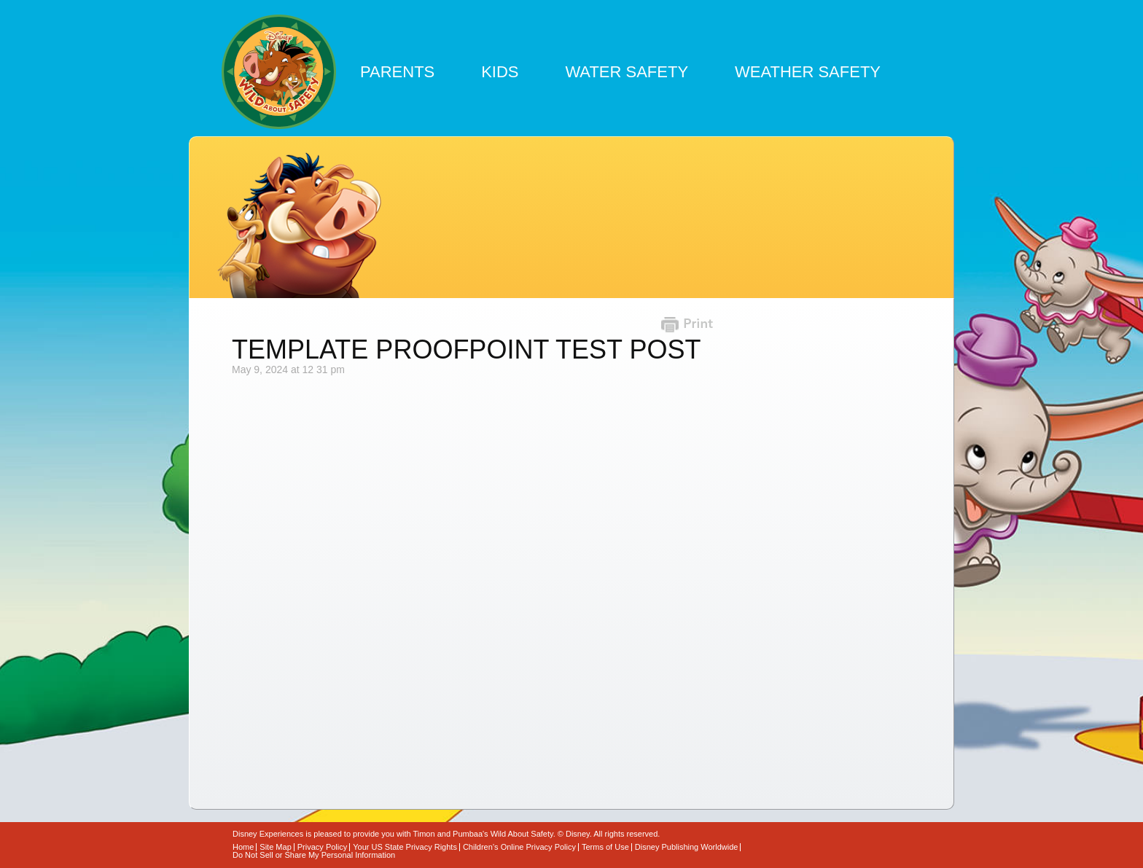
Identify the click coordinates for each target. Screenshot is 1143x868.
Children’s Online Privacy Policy (519, 847)
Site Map (275, 847)
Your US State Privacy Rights (405, 847)
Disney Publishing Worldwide (686, 847)
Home (243, 847)
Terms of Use (605, 847)
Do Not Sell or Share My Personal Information (314, 855)
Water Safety (626, 72)
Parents (397, 72)
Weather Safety (808, 72)
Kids (499, 72)
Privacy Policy (322, 847)
